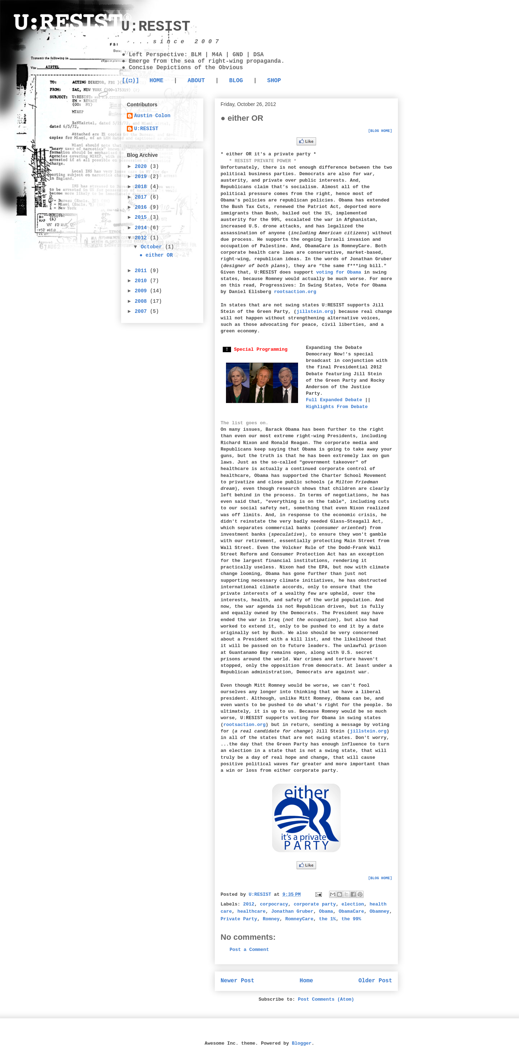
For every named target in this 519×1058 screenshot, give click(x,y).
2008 (142, 301)
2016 (142, 207)
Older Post (375, 981)
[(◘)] (130, 81)
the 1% (327, 919)
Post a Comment (249, 949)
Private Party (239, 919)
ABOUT (196, 81)
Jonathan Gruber (292, 911)
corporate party (315, 904)
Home (306, 981)
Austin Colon (152, 116)
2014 (142, 228)
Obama (326, 911)
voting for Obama (338, 272)
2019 (142, 177)
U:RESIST (155, 27)
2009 (142, 291)
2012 (248, 904)
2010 (142, 281)
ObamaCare (351, 911)
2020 (142, 166)
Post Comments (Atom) (326, 999)
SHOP (274, 81)
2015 (142, 217)
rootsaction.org (295, 292)
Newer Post (237, 981)
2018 (142, 187)
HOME (156, 81)
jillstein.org (315, 311)
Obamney (380, 911)
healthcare (252, 911)
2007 (142, 311)
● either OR (156, 255)
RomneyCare (299, 919)
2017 (142, 197)
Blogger (302, 1043)
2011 (142, 271)
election (353, 904)
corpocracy (274, 904)
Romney (271, 919)
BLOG (236, 81)
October (153, 247)
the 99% (351, 919)
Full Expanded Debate (334, 400)
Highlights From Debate (337, 407)
